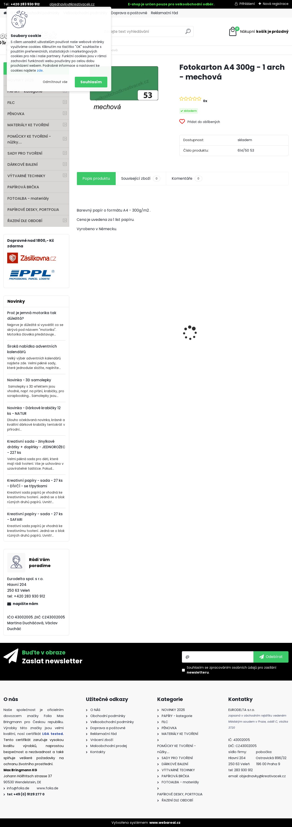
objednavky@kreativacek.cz (72, 4)
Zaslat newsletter (52, 660)
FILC (11, 102)
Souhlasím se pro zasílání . (231, 670)
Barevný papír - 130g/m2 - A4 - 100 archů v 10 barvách (204, 347)
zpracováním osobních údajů (233, 667)
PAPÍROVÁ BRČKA (23, 187)
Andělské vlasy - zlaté (261, 345)
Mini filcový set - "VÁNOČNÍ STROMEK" (98, 349)
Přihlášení (247, 3)
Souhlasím (91, 82)
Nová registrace (276, 3)
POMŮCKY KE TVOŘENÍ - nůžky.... (29, 139)
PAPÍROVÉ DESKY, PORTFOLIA (33, 209)
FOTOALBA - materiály (28, 198)
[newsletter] (271, 656)
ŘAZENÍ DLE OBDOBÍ (24, 220)
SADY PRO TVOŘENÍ (24, 153)
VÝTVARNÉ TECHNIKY (26, 176)
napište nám (25, 603)
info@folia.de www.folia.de (32, 788)
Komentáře (187, 178)
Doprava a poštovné (129, 12)
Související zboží (140, 178)
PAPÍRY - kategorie (24, 91)
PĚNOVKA (15, 113)
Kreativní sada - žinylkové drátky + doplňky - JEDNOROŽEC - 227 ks (36, 447)
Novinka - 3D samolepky (29, 380)
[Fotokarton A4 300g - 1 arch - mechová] (120, 89)
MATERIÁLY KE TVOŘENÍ (28, 125)
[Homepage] (5, 13)
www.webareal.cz (164, 822)
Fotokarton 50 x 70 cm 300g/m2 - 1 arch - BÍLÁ (155, 322)
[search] (188, 33)
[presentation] (79, 324)
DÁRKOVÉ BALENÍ (22, 164)
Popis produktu (96, 178)
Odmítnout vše (55, 82)
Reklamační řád (164, 12)
